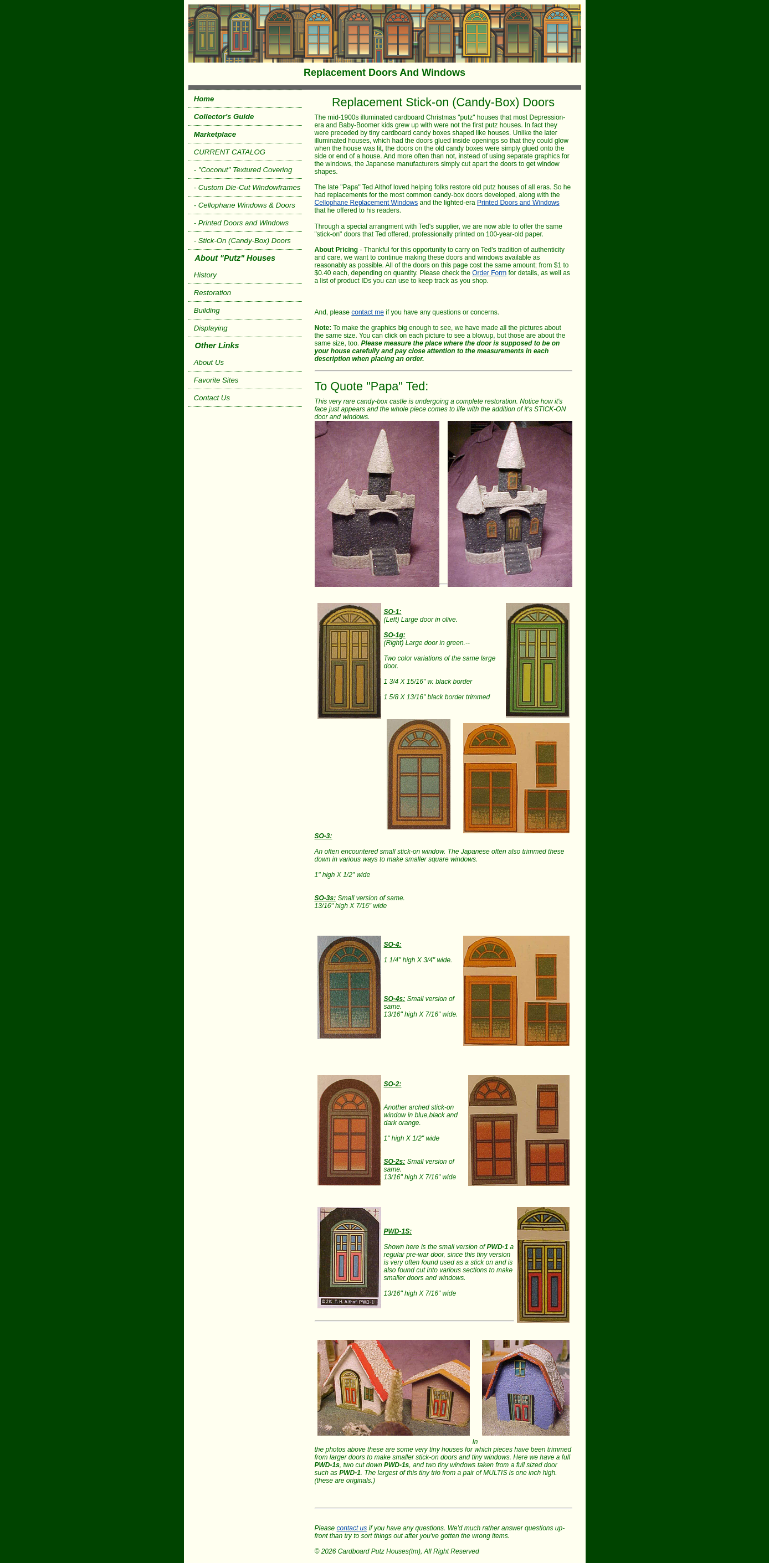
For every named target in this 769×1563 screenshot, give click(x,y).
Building (207, 310)
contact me (367, 312)
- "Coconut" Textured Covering (243, 170)
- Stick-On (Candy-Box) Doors (242, 240)
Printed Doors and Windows (518, 203)
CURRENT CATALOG (229, 152)
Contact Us (212, 398)
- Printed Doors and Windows (241, 223)
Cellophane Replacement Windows (366, 203)
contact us (352, 1528)
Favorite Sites (216, 380)
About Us (209, 362)
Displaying (211, 328)
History (205, 275)
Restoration (212, 292)
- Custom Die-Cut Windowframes (247, 187)
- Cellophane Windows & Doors (244, 205)
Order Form (489, 273)
